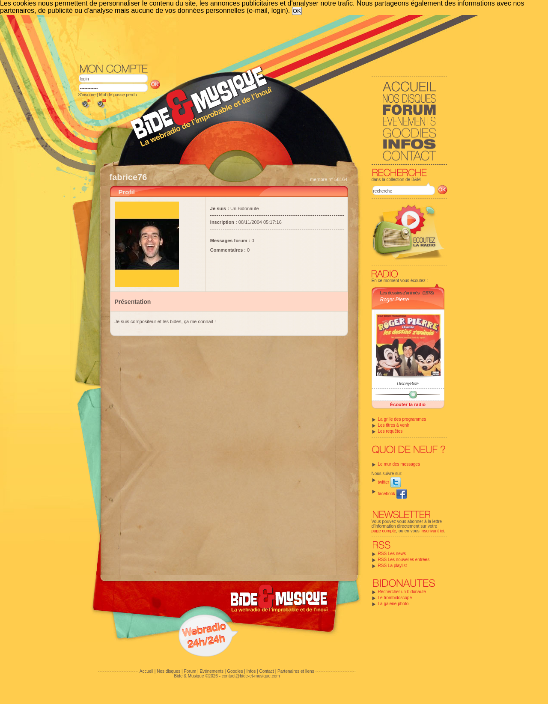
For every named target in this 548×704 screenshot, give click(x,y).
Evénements (211, 671)
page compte (384, 531)
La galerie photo (393, 603)
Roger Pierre (394, 300)
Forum (190, 671)
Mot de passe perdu (118, 94)
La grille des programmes (402, 419)
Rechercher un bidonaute (402, 591)
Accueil (146, 671)
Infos (251, 671)
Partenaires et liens (295, 671)
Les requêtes (390, 431)
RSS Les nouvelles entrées (404, 559)
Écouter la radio (408, 404)
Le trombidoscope (395, 597)
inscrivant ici (432, 531)
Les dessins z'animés (400, 292)
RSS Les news (392, 553)
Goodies (235, 671)
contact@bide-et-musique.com (251, 676)
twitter (389, 482)
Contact (266, 671)
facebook (392, 493)
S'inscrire (87, 94)
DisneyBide (408, 383)
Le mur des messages (399, 464)
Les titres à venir (393, 425)
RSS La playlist (392, 565)
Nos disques (168, 671)
